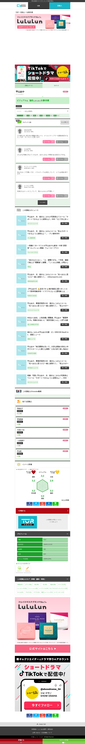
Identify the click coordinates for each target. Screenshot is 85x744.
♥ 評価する (21, 511)
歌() (37, 584)
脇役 (31, 100)
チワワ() (37, 592)
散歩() (53, 584)
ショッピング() (22, 588)
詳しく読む (64, 223)
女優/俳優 (45, 100)
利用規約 (34, 729)
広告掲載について (47, 732)
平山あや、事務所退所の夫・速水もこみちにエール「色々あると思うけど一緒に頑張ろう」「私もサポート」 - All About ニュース (47, 363)
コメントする (64, 741)
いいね (50, 141)
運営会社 (50, 729)
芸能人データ (29, 85)
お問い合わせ (36, 732)
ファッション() (33, 588)
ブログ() (28, 592)
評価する (21, 741)
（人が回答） (25, 111)
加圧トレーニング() (47, 592)
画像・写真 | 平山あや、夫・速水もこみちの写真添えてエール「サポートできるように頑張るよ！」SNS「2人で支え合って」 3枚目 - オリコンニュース (47, 378)
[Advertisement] (42, 48)
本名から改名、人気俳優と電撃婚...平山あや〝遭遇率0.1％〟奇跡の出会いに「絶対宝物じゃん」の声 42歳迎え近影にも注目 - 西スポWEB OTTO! (47, 320)
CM (38, 6)
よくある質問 (42, 729)
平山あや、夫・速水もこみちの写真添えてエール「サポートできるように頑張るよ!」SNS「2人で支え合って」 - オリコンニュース (47, 219)
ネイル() (20, 592)
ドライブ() (62, 584)
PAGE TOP (42, 724)
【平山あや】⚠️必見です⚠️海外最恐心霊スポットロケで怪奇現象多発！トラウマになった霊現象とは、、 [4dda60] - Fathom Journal (47, 291)
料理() (20, 584)
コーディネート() (59, 592)
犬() (45, 584)
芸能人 (59, 6)
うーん (63, 141)
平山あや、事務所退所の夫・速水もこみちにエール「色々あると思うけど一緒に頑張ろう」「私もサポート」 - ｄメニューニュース (47, 305)
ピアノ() (28, 584)
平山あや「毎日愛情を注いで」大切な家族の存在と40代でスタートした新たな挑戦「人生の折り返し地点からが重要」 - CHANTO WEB (47, 349)
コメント (56, 85)
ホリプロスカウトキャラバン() (58, 588)
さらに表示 (42, 202)
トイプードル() (44, 588)
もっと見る (64, 122)
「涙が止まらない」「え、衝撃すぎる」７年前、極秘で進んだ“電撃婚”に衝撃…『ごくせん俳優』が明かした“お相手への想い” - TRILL (47, 262)
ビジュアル (21, 100)
